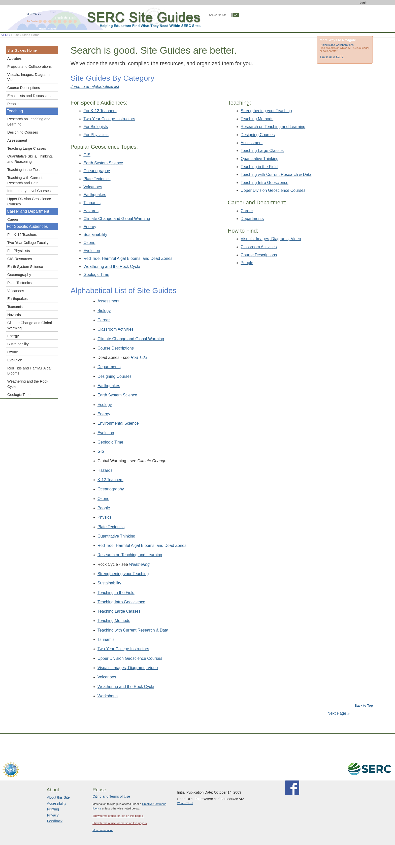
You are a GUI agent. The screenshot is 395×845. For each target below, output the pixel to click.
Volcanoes (92, 187)
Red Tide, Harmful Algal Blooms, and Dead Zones (127, 258)
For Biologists (95, 126)
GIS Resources (19, 259)
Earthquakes (94, 195)
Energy (89, 227)
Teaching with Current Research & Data (276, 174)
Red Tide (139, 357)
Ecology (104, 404)
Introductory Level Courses (29, 191)
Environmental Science (118, 423)
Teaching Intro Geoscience (264, 182)
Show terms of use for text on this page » (118, 815)
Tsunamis (92, 203)
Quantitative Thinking (259, 159)
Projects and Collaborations (337, 44)
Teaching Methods (257, 119)
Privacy (53, 815)
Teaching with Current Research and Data (24, 180)
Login (363, 2)
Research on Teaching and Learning (273, 126)
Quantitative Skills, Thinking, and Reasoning (30, 159)
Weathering (139, 564)
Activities (14, 58)
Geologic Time (96, 274)
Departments (252, 218)
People (247, 263)
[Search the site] (220, 15)
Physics (104, 517)
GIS (86, 155)
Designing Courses (258, 135)
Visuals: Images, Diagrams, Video (271, 239)
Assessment (251, 143)
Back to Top (364, 705)
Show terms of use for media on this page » (119, 823)
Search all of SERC (332, 56)
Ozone (89, 242)
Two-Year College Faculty (27, 243)
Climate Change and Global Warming (116, 218)
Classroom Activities (259, 247)
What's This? (185, 803)
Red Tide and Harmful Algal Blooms (29, 370)
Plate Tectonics (96, 179)
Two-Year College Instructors (109, 119)
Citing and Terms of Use (111, 796)
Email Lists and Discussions (29, 96)
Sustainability (95, 234)
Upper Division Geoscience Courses (273, 190)
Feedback (54, 821)
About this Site (58, 797)
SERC (5, 35)
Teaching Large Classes (262, 150)
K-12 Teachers (110, 480)
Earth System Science (103, 163)
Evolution (91, 250)
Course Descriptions (259, 255)
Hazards (90, 211)
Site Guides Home (22, 50)
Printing (53, 809)
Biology (104, 310)
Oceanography (96, 171)
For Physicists (96, 135)
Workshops (107, 696)
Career (247, 211)
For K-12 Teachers (99, 111)
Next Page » (338, 713)
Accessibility (56, 803)
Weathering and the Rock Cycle (111, 266)
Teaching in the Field (259, 167)
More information (102, 830)
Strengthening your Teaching (266, 111)
